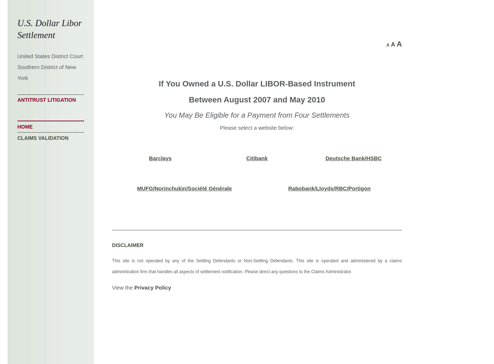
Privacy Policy (152, 287)
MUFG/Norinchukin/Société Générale (184, 188)
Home (25, 127)
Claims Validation (43, 138)
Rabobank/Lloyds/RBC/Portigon (329, 188)
